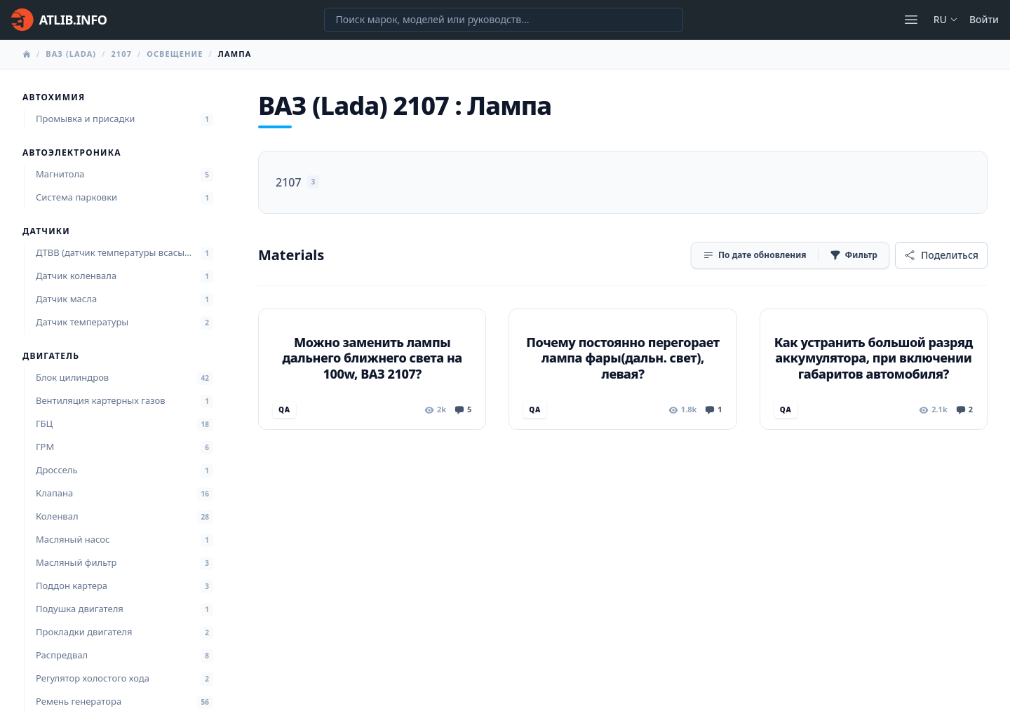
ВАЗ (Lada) (71, 53)
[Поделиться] (941, 255)
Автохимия (53, 97)
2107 (121, 53)
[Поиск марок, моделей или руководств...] (503, 20)
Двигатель (50, 356)
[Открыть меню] (911, 19)
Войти (984, 19)
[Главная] (59, 19)
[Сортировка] (754, 255)
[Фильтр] (853, 255)
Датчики (46, 231)
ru (946, 19)
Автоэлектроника (71, 152)
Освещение (175, 53)
